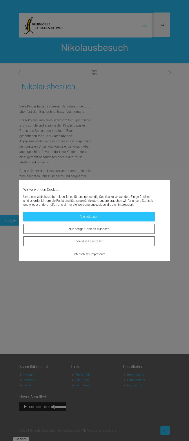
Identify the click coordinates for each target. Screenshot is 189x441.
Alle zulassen (89, 217)
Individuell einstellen (89, 241)
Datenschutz (81, 254)
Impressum (98, 254)
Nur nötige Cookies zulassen (89, 229)
